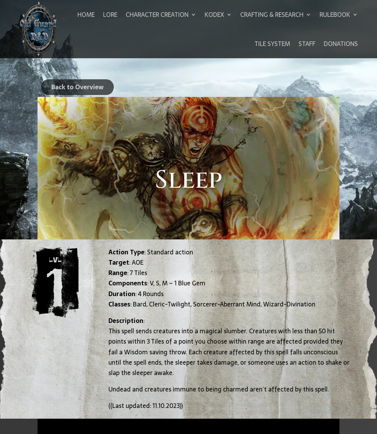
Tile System (272, 44)
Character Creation (157, 15)
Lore (110, 15)
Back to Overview (77, 87)
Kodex (214, 15)
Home (86, 15)
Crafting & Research (271, 15)
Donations (341, 44)
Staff (306, 44)
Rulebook (335, 15)
